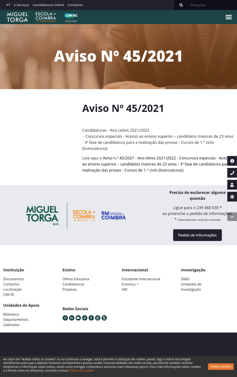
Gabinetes (11, 324)
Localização (12, 289)
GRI (124, 289)
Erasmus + (130, 284)
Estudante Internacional (141, 279)
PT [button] (8, 5)
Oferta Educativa (76, 279)
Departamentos (16, 319)
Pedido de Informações (197, 235)
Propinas (70, 289)
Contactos (75, 5)
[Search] (212, 5)
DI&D (185, 279)
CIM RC (9, 294)
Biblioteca (11, 314)
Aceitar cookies (221, 366)
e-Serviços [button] (21, 5)
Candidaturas (73, 284)
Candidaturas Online (48, 5)
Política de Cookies (81, 370)
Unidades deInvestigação (191, 287)
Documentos (13, 279)
